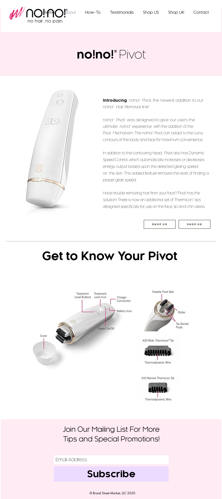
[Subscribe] (111, 474)
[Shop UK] (195, 224)
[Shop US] (160, 224)
